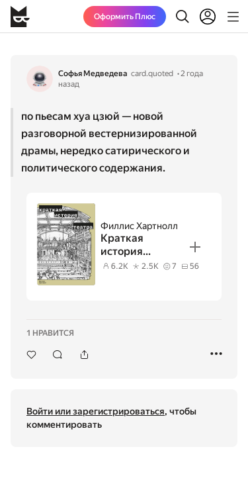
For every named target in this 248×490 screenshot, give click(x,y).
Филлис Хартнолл (139, 225)
